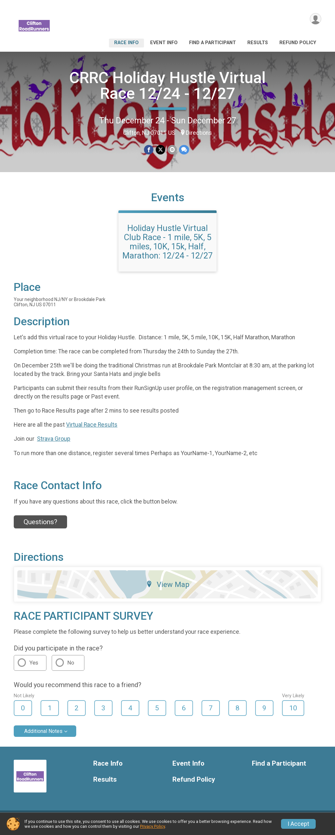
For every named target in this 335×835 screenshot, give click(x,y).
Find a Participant (212, 42)
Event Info (164, 42)
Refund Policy (297, 42)
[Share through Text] (184, 149)
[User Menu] (315, 19)
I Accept (298, 824)
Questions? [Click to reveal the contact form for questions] (40, 526)
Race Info (126, 42)
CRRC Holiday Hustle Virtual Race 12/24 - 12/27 (167, 85)
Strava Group (53, 443)
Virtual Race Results (91, 428)
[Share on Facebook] (149, 149)
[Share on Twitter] (160, 149)
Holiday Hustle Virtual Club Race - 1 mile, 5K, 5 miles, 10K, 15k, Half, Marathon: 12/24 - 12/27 (167, 245)
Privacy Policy (152, 826)
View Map (167, 588)
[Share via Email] (172, 149)
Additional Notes (43, 735)
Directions (199, 133)
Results (257, 42)
